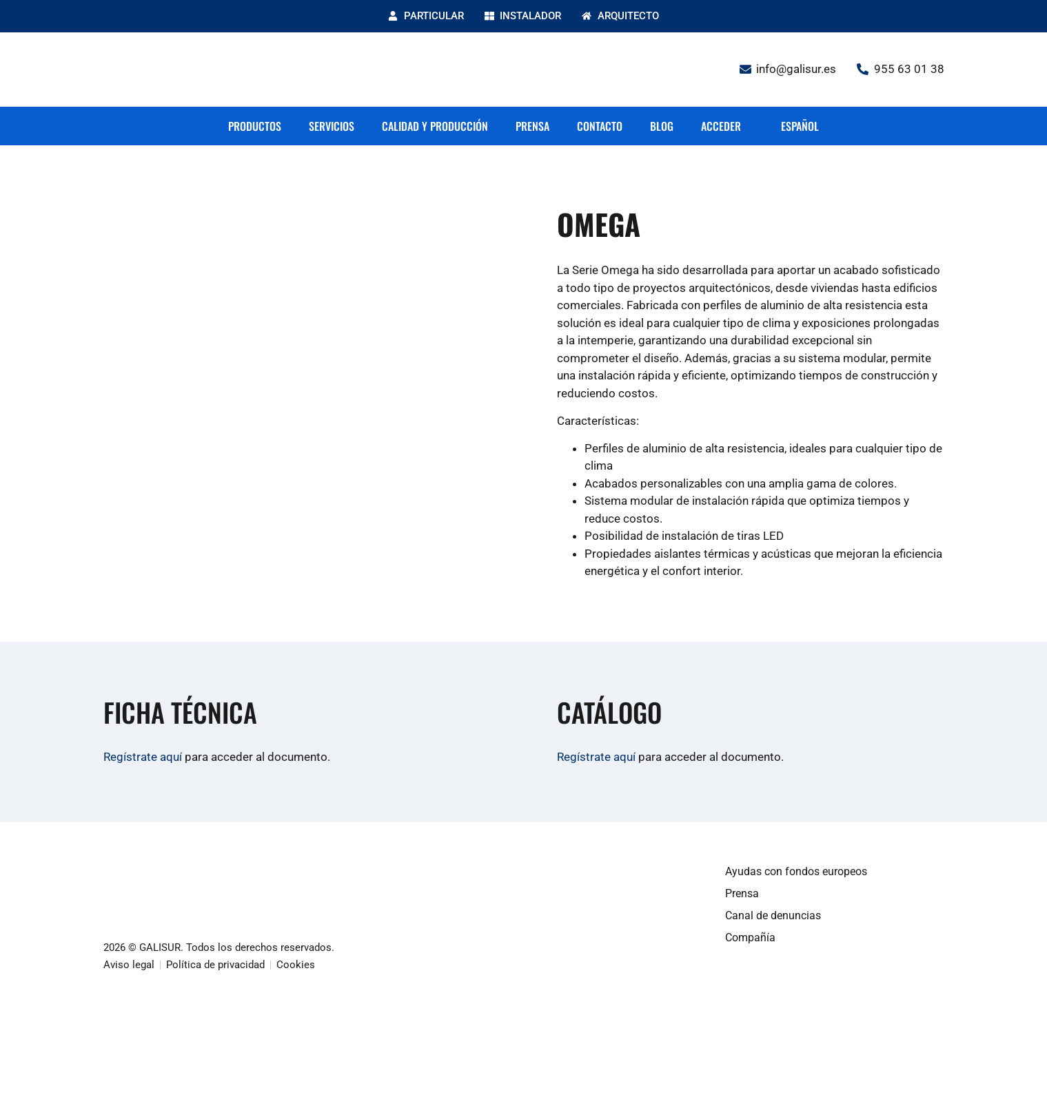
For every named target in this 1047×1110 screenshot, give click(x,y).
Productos (254, 126)
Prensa (532, 126)
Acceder (721, 126)
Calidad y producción (435, 126)
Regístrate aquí (142, 757)
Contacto (599, 126)
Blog (661, 126)
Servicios (331, 126)
